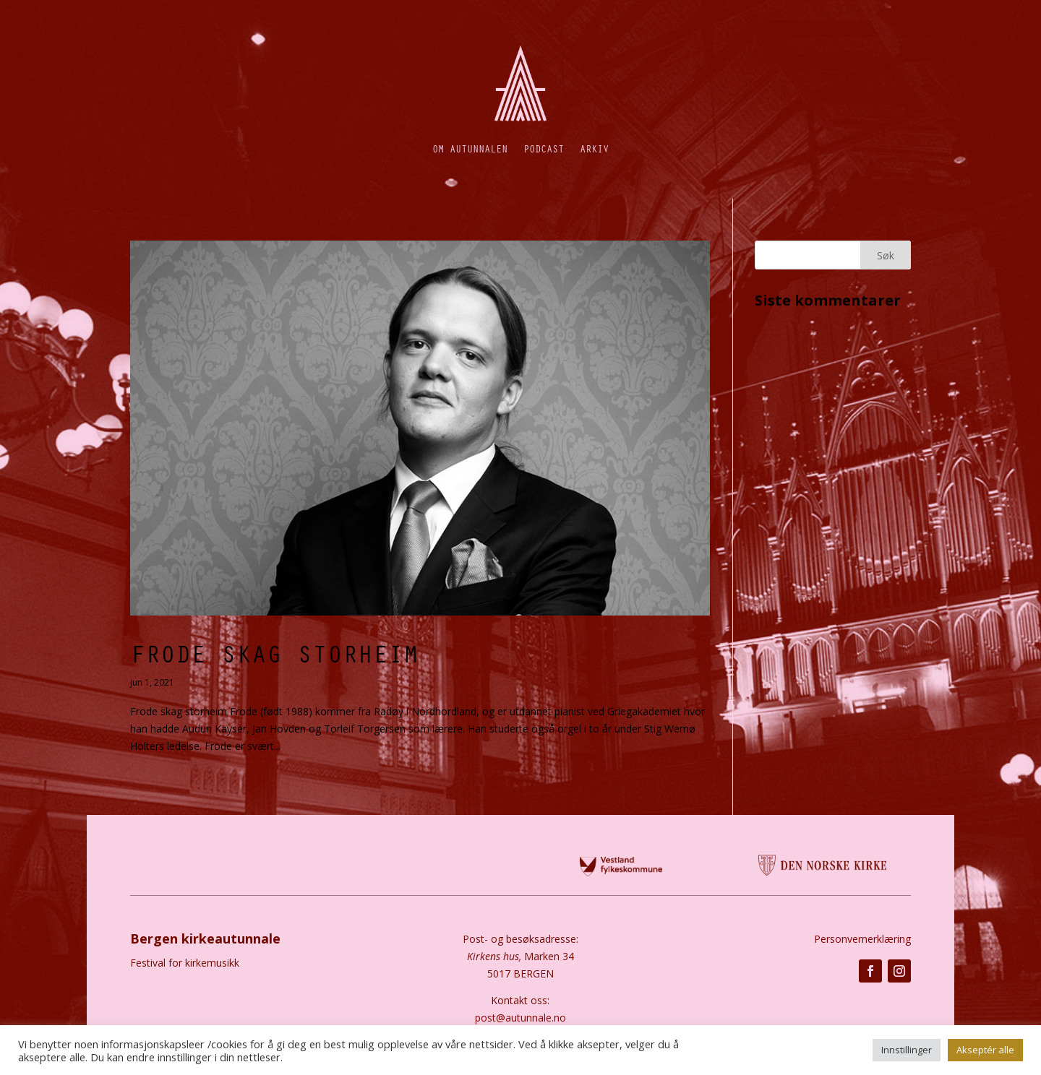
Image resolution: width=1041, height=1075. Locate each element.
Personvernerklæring (862, 939)
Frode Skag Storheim (274, 653)
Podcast (543, 148)
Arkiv (594, 148)
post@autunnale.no (520, 1017)
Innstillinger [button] (906, 1049)
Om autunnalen (469, 148)
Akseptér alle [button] (985, 1049)
